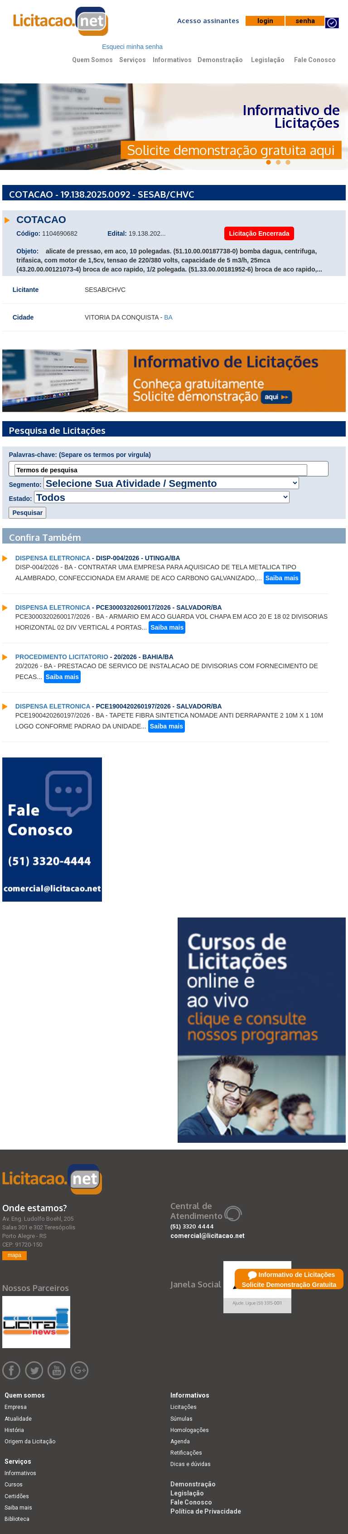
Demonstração (220, 59)
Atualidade (18, 1419)
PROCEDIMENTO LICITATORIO (61, 656)
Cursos (14, 1484)
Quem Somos (92, 59)
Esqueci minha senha (132, 46)
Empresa (16, 1407)
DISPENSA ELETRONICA (52, 558)
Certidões (17, 1496)
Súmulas (181, 1419)
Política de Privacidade (205, 1511)
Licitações (183, 1407)
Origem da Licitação (30, 1441)
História (14, 1430)
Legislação (268, 59)
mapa (14, 1255)
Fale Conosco (315, 59)
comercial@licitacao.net (207, 1235)
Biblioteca (17, 1519)
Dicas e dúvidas (190, 1464)
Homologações (189, 1430)
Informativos (172, 59)
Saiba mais (282, 578)
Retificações (186, 1453)
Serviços (132, 59)
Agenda (180, 1441)
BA (168, 317)
